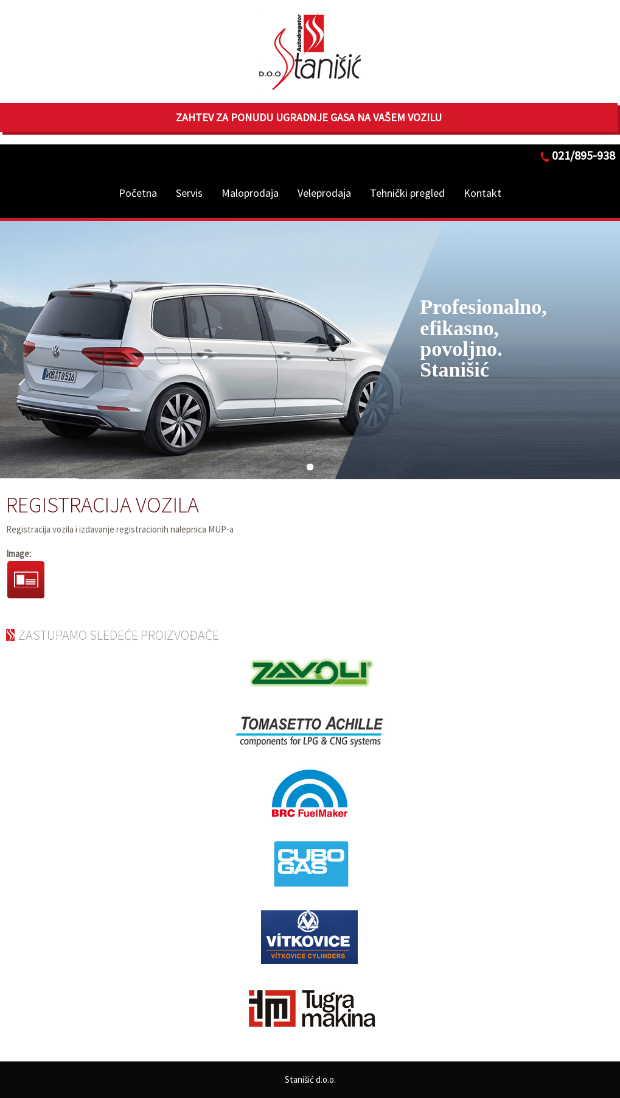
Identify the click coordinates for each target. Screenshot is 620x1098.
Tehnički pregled (407, 193)
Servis (189, 193)
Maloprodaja (250, 193)
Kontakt (482, 193)
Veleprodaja (324, 193)
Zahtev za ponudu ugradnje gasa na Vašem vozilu (309, 117)
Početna (138, 193)
